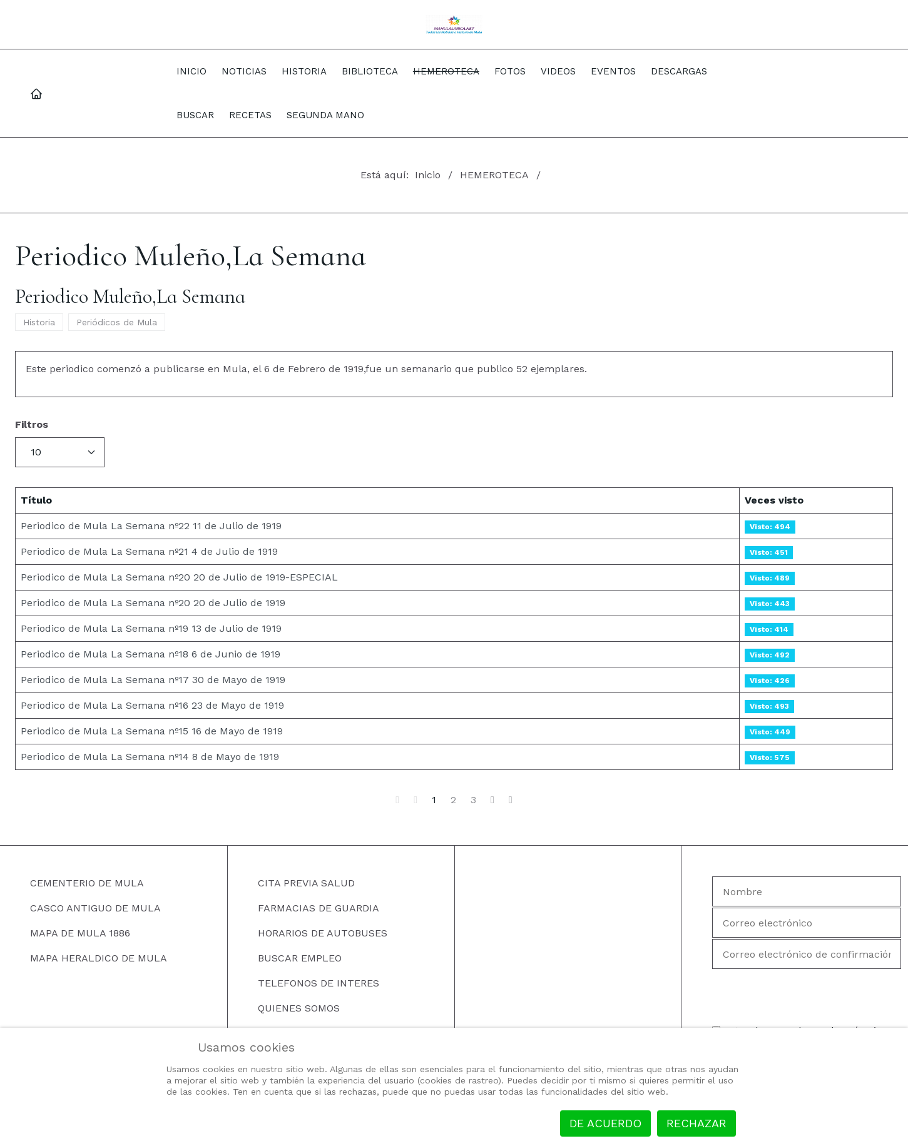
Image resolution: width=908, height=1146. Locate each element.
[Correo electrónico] (806, 923)
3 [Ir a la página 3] (473, 800)
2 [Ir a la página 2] (453, 800)
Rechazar (696, 1123)
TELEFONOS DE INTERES (318, 983)
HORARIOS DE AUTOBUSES (322, 933)
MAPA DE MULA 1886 (80, 933)
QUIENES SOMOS (299, 1008)
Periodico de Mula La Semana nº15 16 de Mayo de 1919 (152, 731)
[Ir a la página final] (511, 800)
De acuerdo (605, 1123)
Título (36, 500)
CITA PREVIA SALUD (306, 883)
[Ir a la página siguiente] (492, 800)
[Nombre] (806, 891)
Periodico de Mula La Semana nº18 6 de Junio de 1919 (150, 654)
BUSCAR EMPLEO (300, 958)
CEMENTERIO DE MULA (87, 883)
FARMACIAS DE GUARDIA (318, 908)
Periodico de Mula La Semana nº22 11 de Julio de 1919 (151, 526)
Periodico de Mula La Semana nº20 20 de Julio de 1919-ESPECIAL (179, 577)
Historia (39, 322)
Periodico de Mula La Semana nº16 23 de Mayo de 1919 (152, 705)
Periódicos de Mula (116, 322)
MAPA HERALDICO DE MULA (98, 958)
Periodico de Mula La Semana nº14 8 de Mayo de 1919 (150, 757)
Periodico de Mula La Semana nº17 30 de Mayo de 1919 (153, 680)
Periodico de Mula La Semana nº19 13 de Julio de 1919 (151, 628)
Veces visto (774, 500)
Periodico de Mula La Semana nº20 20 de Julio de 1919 (153, 603)
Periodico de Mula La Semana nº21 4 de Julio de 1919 (149, 551)
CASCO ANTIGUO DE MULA (95, 908)
